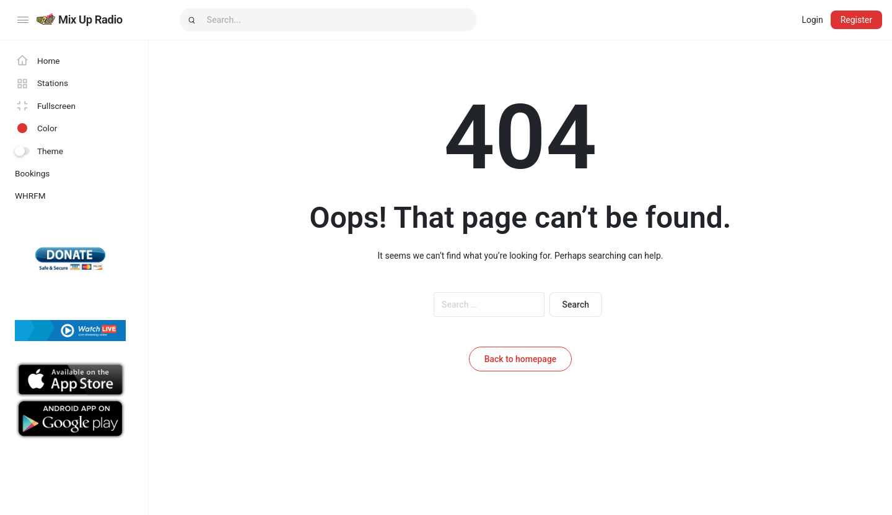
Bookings (32, 173)
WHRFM (30, 196)
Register (856, 20)
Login (812, 20)
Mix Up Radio (90, 19)
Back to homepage (520, 359)
